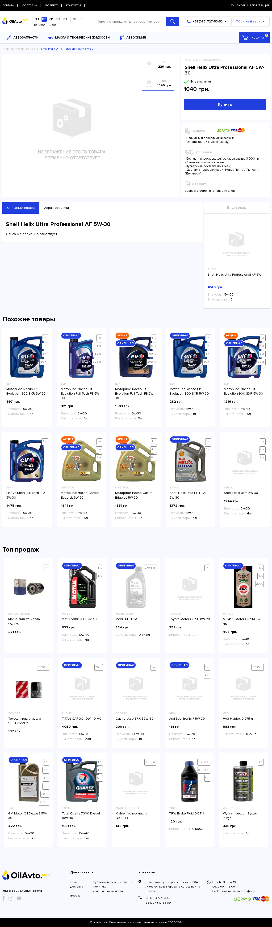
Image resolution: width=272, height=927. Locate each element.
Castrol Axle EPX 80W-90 (135, 719)
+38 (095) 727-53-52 (157, 898)
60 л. (43, 362)
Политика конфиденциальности (108, 889)
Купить (225, 104)
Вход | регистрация (250, 5)
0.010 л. (43, 667)
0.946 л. (150, 568)
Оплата (75, 882)
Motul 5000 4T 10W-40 (79, 619)
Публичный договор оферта (112, 882)
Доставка (76, 886)
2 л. (45, 770)
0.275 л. (257, 667)
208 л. (97, 362)
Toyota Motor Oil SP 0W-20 (189, 619)
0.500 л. (203, 770)
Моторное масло (26, 49)
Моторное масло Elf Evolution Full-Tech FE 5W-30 (80, 393)
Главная (8, 49)
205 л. (44, 802)
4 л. (45, 346)
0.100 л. (150, 762)
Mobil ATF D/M (126, 619)
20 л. (259, 584)
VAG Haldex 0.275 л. (238, 719)
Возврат (76, 895)
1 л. (45, 337)
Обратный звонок (250, 21)
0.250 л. (203, 762)
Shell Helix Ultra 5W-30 (241, 493)
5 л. (44, 354)
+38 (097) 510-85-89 (157, 903)
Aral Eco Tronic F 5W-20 (187, 719)
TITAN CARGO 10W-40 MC (82, 719)
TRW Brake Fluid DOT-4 (187, 813)
